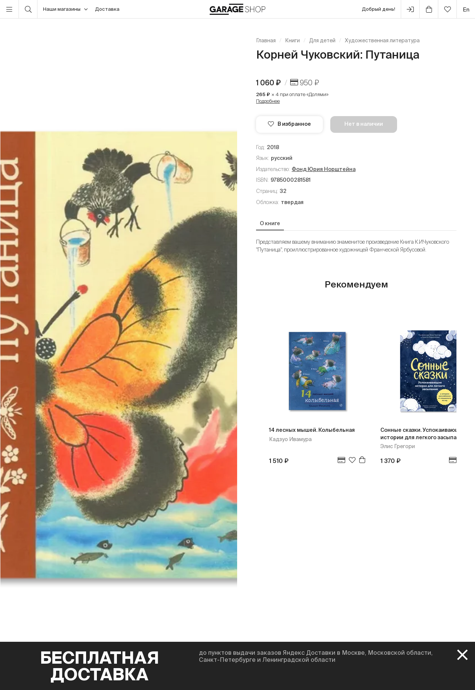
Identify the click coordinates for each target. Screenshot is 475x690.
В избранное (289, 124)
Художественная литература (382, 40)
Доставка (107, 9)
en (466, 9)
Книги (292, 40)
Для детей (322, 40)
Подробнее (268, 101)
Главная (266, 40)
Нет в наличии (363, 124)
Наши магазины (65, 9)
